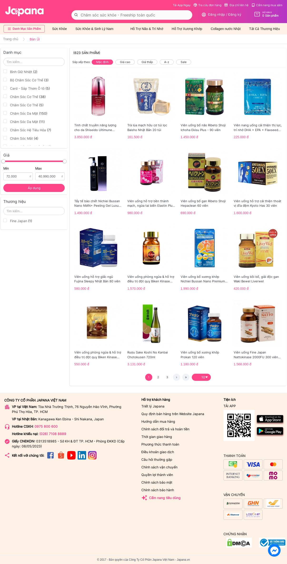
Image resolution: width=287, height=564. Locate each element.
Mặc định (102, 62)
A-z (166, 62)
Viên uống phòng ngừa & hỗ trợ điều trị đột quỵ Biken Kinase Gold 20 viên (97, 354)
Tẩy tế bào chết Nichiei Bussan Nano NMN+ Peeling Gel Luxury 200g (98, 203)
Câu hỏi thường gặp (156, 459)
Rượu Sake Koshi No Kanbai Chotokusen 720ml (147, 354)
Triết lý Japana (152, 406)
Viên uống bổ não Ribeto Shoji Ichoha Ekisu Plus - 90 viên (203, 127)
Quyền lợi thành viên (157, 475)
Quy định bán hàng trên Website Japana (172, 414)
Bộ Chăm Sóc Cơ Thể (26, 80)
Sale (184, 62)
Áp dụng (34, 188)
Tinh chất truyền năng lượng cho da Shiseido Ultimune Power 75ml (95, 127)
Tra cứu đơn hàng (207, 5)
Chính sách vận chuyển (159, 467)
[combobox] (131, 15)
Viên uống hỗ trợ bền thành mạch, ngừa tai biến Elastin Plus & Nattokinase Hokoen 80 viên (150, 203)
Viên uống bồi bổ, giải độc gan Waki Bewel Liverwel (256, 279)
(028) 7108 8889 (52, 434)
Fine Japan (17, 221)
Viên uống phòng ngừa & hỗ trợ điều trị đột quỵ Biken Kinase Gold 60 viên (150, 279)
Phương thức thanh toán (160, 444)
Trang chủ (10, 39)
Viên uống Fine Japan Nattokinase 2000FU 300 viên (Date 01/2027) (256, 354)
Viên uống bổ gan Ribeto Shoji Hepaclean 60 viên (203, 203)
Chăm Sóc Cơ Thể (24, 96)
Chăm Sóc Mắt (20, 138)
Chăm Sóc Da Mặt (25, 113)
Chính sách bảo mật (156, 482)
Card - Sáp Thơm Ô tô (26, 88)
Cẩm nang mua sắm (266, 5)
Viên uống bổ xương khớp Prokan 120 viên (200, 354)
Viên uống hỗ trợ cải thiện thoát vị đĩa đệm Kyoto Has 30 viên (257, 203)
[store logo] (24, 11)
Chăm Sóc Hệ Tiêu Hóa (27, 130)
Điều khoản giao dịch (157, 452)
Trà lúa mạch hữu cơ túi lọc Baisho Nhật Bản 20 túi (147, 127)
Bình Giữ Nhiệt (20, 71)
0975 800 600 (46, 426)
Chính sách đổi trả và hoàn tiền (165, 429)
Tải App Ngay (182, 5)
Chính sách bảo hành (157, 490)
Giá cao (125, 62)
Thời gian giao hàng (156, 437)
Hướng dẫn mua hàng (158, 421)
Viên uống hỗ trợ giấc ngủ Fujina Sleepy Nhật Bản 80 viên (97, 279)
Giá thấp (147, 62)
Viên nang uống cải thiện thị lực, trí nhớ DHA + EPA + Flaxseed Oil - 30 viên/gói (258, 127)
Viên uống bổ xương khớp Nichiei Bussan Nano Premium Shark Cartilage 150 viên (203, 279)
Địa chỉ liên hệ (236, 5)
